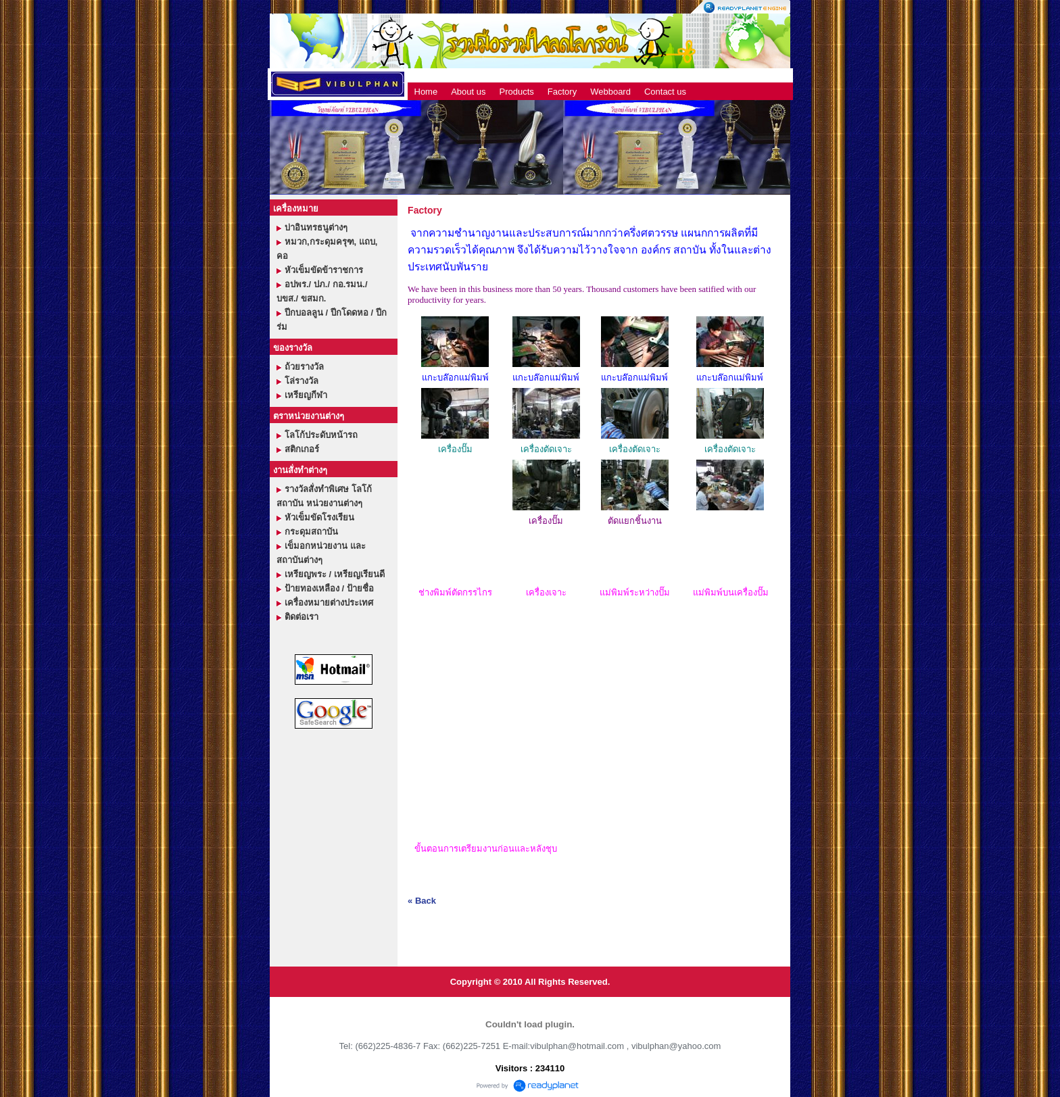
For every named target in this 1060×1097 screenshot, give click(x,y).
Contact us (665, 92)
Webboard (610, 92)
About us (468, 92)
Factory (562, 92)
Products (517, 92)
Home (426, 92)
